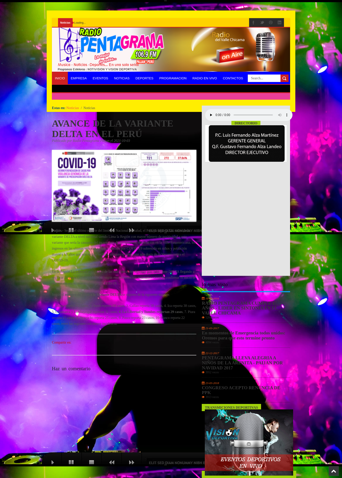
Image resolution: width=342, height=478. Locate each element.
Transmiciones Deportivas (231, 407)
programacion (172, 78)
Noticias (122, 78)
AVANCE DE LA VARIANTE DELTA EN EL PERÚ (112, 128)
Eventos (100, 78)
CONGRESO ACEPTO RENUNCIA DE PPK (241, 390)
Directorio (245, 123)
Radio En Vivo (204, 78)
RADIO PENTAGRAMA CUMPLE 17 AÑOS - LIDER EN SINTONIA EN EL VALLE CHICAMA (239, 308)
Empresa (79, 78)
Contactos (233, 78)
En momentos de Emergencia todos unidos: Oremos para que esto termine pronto (243, 335)
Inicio (60, 78)
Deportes (144, 78)
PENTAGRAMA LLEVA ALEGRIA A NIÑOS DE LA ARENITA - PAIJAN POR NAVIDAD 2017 (242, 362)
